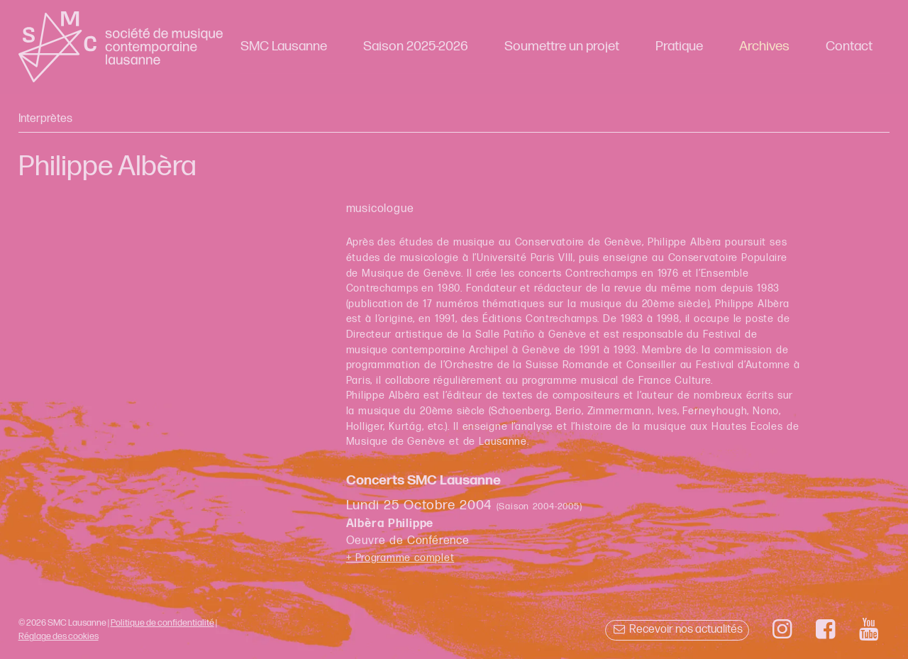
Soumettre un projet (561, 46)
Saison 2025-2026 (415, 46)
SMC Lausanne (283, 46)
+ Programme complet (400, 558)
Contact (849, 46)
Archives (764, 46)
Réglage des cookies (58, 636)
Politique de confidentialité (162, 622)
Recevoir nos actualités (677, 629)
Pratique (679, 46)
